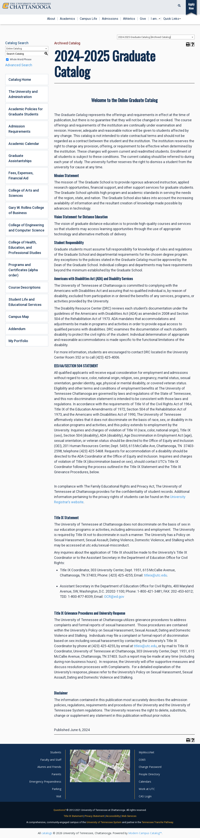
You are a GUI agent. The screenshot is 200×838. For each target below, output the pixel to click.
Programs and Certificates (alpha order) (23, 270)
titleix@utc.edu (155, 575)
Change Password (150, 767)
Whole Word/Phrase (20, 59)
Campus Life (88, 18)
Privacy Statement (94, 816)
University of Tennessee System (104, 822)
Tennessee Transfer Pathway (157, 822)
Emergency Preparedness (45, 781)
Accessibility (113, 816)
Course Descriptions (25, 287)
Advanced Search (18, 65)
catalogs (46, 833)
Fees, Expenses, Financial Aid (21, 175)
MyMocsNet (146, 752)
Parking (56, 789)
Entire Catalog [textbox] (14, 48)
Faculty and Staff (50, 759)
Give (143, 18)
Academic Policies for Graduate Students (26, 111)
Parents (56, 774)
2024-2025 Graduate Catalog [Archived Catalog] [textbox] (144, 37)
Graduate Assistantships (20, 158)
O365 (142, 759)
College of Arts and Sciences (24, 193)
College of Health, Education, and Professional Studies (25, 247)
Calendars (145, 781)
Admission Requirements (19, 128)
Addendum (17, 329)
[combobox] (156, 37)
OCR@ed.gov (114, 597)
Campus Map (19, 317)
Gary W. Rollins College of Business (26, 210)
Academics (67, 18)
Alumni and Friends (49, 767)
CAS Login (145, 796)
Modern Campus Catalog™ (145, 833)
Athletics (129, 18)
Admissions (110, 18)
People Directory (149, 774)
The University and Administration (23, 94)
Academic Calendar (24, 144)
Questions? (59, 810)
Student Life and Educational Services (25, 302)
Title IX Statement (73, 816)
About (51, 18)
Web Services (129, 816)
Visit (58, 796)
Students (55, 752)
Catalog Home (20, 79)
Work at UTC (147, 789)
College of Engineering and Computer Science (26, 227)
